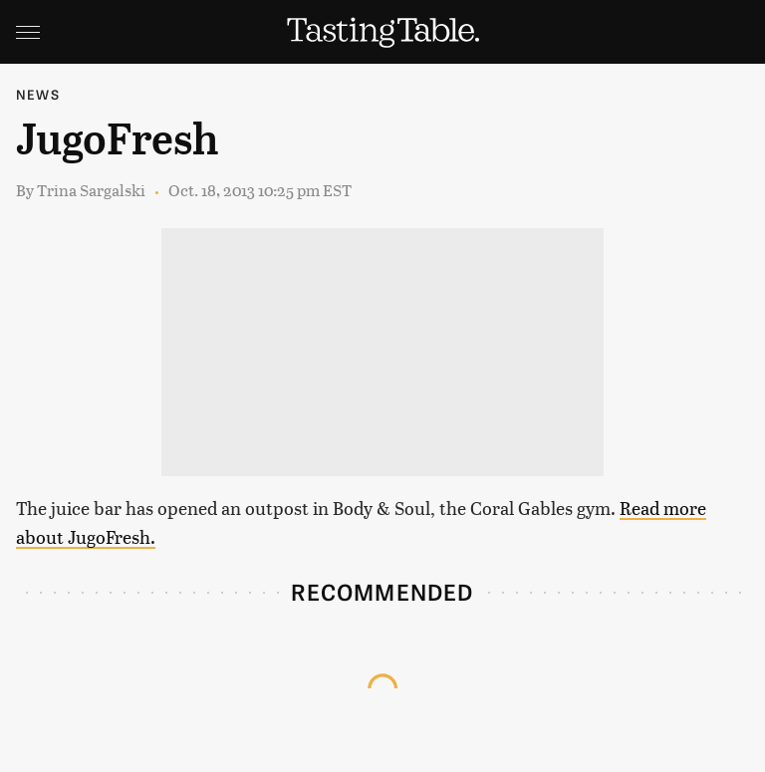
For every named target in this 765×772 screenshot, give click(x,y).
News (38, 94)
